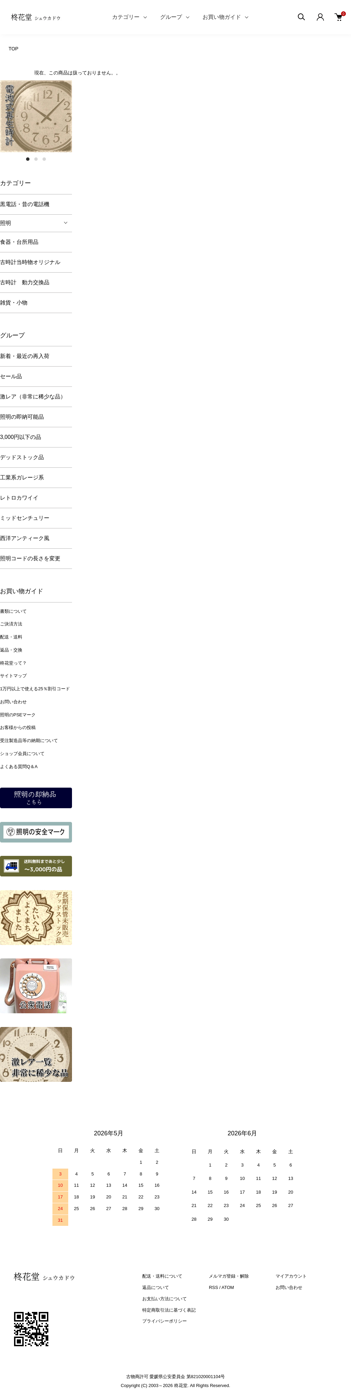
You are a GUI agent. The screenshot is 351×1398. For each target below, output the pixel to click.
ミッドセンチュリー (24, 518)
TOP (14, 48)
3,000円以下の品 (20, 437)
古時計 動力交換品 (24, 282)
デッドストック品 (22, 457)
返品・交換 (11, 650)
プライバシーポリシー (164, 1321)
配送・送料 (11, 637)
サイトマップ (13, 675)
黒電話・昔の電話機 (24, 204)
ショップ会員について (22, 753)
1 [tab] (27, 159)
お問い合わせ (13, 701)
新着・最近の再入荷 (24, 356)
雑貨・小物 (13, 303)
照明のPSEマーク (18, 714)
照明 (5, 223)
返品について (155, 1287)
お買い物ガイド (222, 17)
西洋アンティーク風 (24, 538)
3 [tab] (44, 159)
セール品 (11, 376)
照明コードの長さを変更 (30, 558)
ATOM (227, 1287)
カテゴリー (126, 17)
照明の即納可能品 (22, 417)
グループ (171, 17)
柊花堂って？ (13, 663)
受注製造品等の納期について (29, 740)
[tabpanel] (36, 116)
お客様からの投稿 (18, 727)
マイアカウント (291, 1276)
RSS (213, 1287)
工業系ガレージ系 (22, 477)
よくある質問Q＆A (19, 766)
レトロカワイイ (19, 498)
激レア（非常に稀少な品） (33, 396)
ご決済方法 (11, 623)
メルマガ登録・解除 (229, 1276)
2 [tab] (36, 159)
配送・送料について (162, 1276)
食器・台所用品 (19, 242)
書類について (13, 611)
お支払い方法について (164, 1298)
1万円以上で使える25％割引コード (35, 688)
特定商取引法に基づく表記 (169, 1310)
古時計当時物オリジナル (30, 262)
